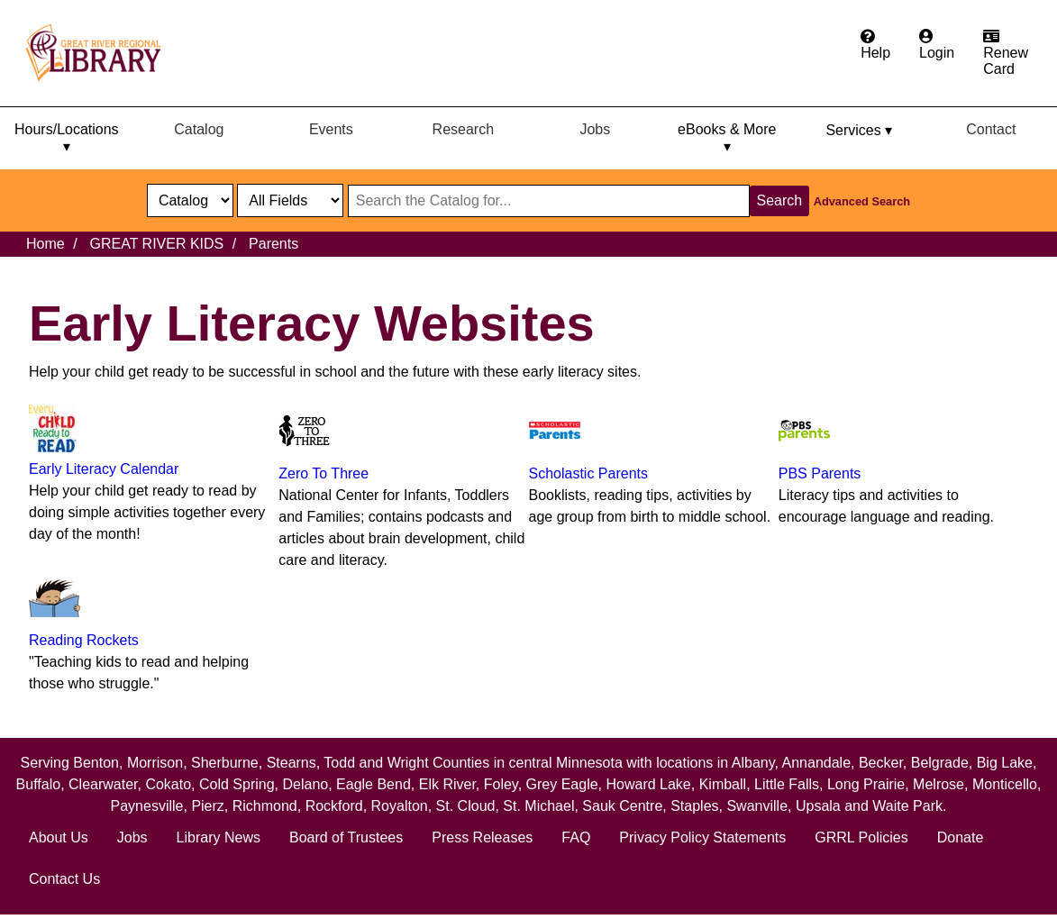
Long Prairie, (870, 784)
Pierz (207, 806)
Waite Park (907, 806)
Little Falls (786, 784)
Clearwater (102, 784)
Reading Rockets (84, 640)
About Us (58, 837)
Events (331, 129)
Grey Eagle (562, 784)
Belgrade (940, 762)
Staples (694, 806)
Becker (881, 762)
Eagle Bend (373, 784)
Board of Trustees (346, 837)
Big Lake (1005, 762)
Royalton (399, 806)
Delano (305, 784)
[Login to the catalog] (937, 45)
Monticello (1004, 784)
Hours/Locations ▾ (66, 138)
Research (463, 129)
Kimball (722, 784)
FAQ (575, 837)
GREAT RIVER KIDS (156, 243)
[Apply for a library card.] (1006, 53)
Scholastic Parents (589, 473)
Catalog (198, 129)
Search (780, 200)
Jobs (594, 129)
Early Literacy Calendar (103, 469)
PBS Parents (820, 473)
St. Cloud (466, 806)
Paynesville (147, 806)
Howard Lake (648, 784)
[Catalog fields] (290, 200)
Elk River (447, 784)
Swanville (757, 806)
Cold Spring (237, 784)
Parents (273, 243)
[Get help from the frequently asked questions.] (875, 45)
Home (45, 243)
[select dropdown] (190, 200)
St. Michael (538, 806)
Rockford (334, 806)
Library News (218, 837)
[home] (101, 53)
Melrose (938, 784)
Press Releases (482, 837)
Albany (753, 762)
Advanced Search (862, 201)
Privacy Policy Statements (702, 837)
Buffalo (38, 784)
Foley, (505, 784)
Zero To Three (323, 473)
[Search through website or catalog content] (549, 201)
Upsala (818, 806)
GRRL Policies (861, 837)
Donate (960, 837)
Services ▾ (858, 130)
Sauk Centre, (626, 806)
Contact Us (64, 879)
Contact (991, 129)
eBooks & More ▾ (727, 138)
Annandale (817, 762)
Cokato (168, 784)
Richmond (264, 806)
